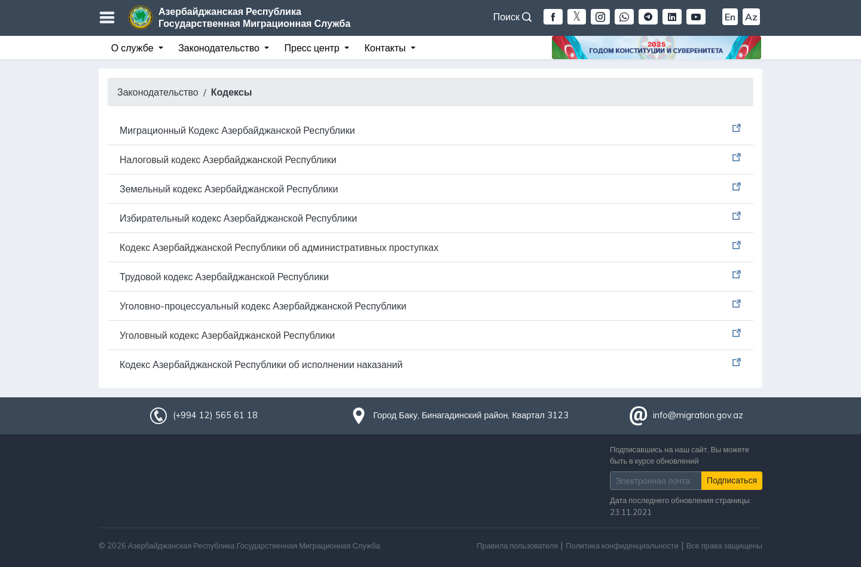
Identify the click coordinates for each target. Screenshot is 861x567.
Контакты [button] (386, 48)
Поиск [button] (512, 17)
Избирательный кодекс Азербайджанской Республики (238, 218)
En (730, 17)
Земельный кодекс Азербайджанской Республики (229, 189)
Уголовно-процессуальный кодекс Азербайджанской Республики (263, 306)
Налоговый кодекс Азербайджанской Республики (228, 159)
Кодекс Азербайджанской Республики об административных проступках (279, 247)
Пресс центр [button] (313, 48)
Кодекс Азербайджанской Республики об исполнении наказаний (261, 364)
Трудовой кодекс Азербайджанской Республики (224, 277)
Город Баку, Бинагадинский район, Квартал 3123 (471, 415)
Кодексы (231, 92)
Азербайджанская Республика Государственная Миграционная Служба (254, 17)
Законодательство (158, 92)
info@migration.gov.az (698, 415)
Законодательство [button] (220, 48)
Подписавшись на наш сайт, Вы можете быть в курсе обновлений (679, 455)
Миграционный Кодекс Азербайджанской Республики (237, 130)
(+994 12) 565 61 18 (215, 415)
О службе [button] (133, 48)
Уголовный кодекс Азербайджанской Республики (227, 335)
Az (751, 17)
